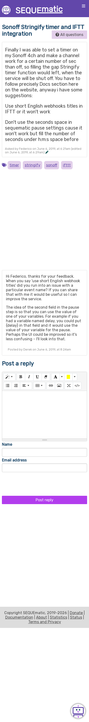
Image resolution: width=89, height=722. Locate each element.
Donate (76, 613)
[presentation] (38, 482)
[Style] (9, 377)
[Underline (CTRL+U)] (37, 377)
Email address (14, 460)
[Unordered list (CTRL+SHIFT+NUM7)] (7, 386)
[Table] (39, 386)
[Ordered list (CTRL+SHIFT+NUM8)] (16, 386)
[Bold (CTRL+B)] (21, 377)
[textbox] (44, 415)
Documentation (19, 617)
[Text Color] (55, 377)
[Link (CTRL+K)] (51, 386)
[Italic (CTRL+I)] (29, 377)
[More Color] (62, 377)
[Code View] (77, 386)
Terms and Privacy (44, 622)
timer (14, 165)
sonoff (51, 165)
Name (7, 444)
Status (76, 617)
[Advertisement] (44, 221)
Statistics (58, 617)
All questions (69, 34)
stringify (32, 165)
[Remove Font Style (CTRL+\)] (46, 377)
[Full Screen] (69, 386)
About (41, 617)
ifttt (67, 165)
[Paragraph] (26, 386)
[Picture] (59, 386)
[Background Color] (68, 377)
